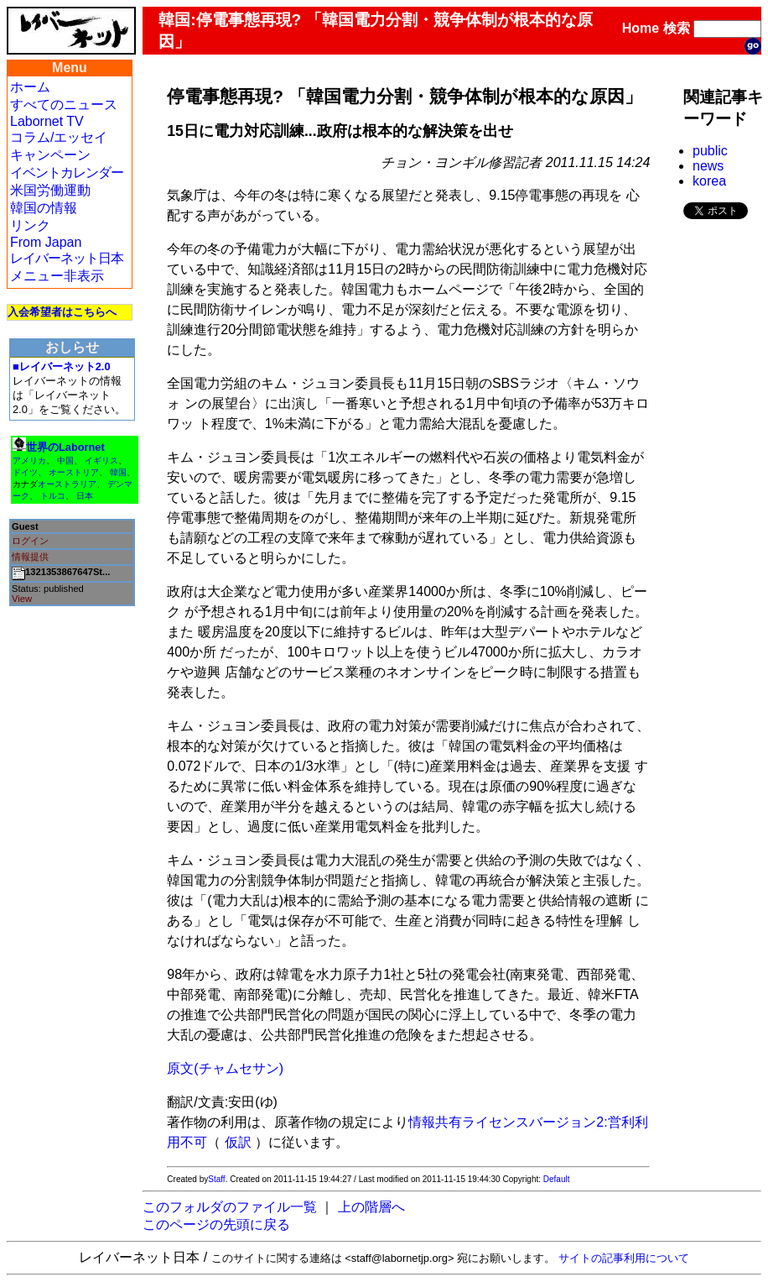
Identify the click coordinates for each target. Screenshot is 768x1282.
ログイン (30, 541)
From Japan (45, 242)
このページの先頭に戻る (216, 1224)
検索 (676, 28)
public (710, 151)
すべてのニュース (63, 104)
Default (556, 1179)
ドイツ (25, 472)
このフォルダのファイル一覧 (230, 1207)
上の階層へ (371, 1207)
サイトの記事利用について (623, 1258)
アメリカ (29, 460)
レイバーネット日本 (66, 258)
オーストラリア (67, 484)
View (22, 599)
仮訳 (238, 1142)
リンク (30, 225)
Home (640, 28)
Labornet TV (47, 121)
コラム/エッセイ (58, 137)
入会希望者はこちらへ (62, 312)
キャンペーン (50, 155)
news (708, 166)
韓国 (118, 472)
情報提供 (30, 557)
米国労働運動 (50, 190)
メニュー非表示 (57, 276)
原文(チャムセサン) (225, 1068)
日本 (84, 495)
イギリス (101, 460)
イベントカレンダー (66, 172)
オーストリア (74, 472)
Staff (216, 1179)
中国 (65, 460)
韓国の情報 (43, 208)
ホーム (30, 87)
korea (709, 181)
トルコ (52, 495)
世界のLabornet (65, 447)
